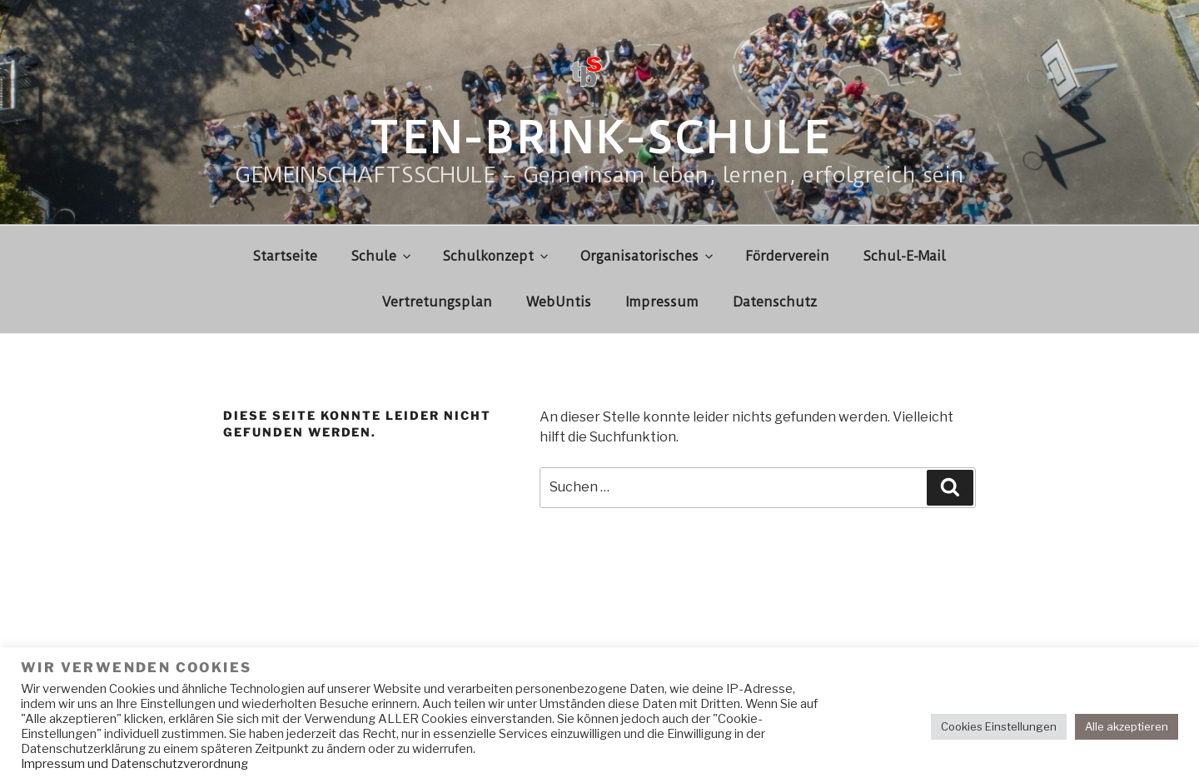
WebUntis (558, 302)
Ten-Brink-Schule (599, 138)
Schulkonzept (496, 256)
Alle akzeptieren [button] (1126, 726)
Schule (382, 256)
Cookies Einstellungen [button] (999, 726)
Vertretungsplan (437, 302)
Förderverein (787, 256)
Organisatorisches (647, 256)
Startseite (285, 256)
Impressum (662, 302)
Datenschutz (775, 302)
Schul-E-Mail (904, 256)
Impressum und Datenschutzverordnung (134, 763)
